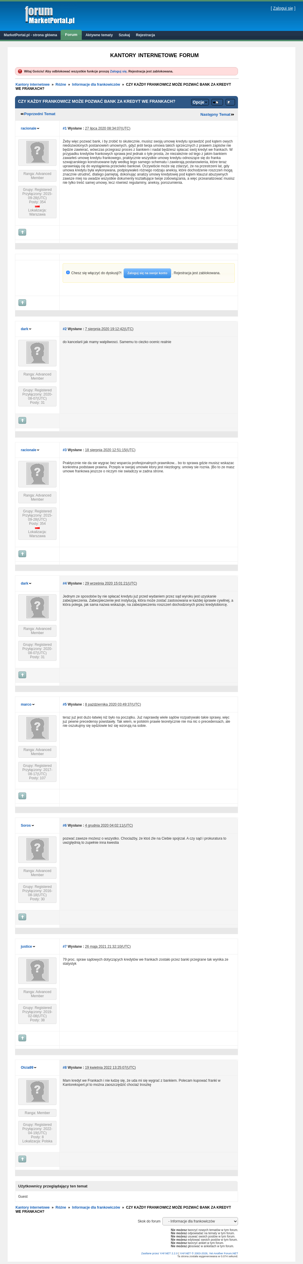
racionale (28, 128)
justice (26, 946)
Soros (26, 825)
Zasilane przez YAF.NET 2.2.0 (160, 1253)
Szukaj (124, 35)
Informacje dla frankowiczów (96, 84)
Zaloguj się (283, 8)
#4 (64, 583)
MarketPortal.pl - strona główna (30, 35)
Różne (61, 84)
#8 (64, 1068)
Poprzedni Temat (39, 114)
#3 (64, 450)
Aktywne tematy (99, 35)
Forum (71, 34)
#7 (64, 946)
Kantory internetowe (33, 84)
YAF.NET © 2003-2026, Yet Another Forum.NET (209, 1253)
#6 (64, 825)
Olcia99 (27, 1068)
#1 (64, 128)
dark (24, 329)
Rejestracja (145, 35)
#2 (64, 329)
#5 (64, 704)
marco (26, 704)
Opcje (198, 102)
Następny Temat (215, 114)
